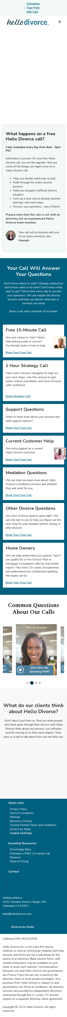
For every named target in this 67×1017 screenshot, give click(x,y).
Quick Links (16, 803)
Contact (13, 872)
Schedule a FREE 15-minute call (30, 853)
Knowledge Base (20, 849)
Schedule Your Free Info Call (32, 8)
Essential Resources (22, 843)
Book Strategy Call (18, 396)
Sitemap (15, 817)
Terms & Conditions (22, 813)
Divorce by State (20, 829)
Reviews (15, 857)
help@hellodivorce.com (17, 914)
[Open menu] (59, 22)
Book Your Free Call (19, 353)
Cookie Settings (21, 833)
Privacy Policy (18, 809)
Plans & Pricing (19, 861)
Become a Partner (21, 821)
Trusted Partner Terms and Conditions (33, 825)
